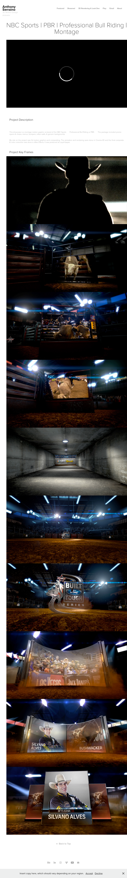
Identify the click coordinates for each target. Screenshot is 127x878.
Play (104, 8)
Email (112, 8)
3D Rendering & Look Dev (89, 8)
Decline (99, 873)
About (119, 8)
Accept (89, 873)
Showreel (71, 8)
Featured (60, 8)
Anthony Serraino (9, 8)
